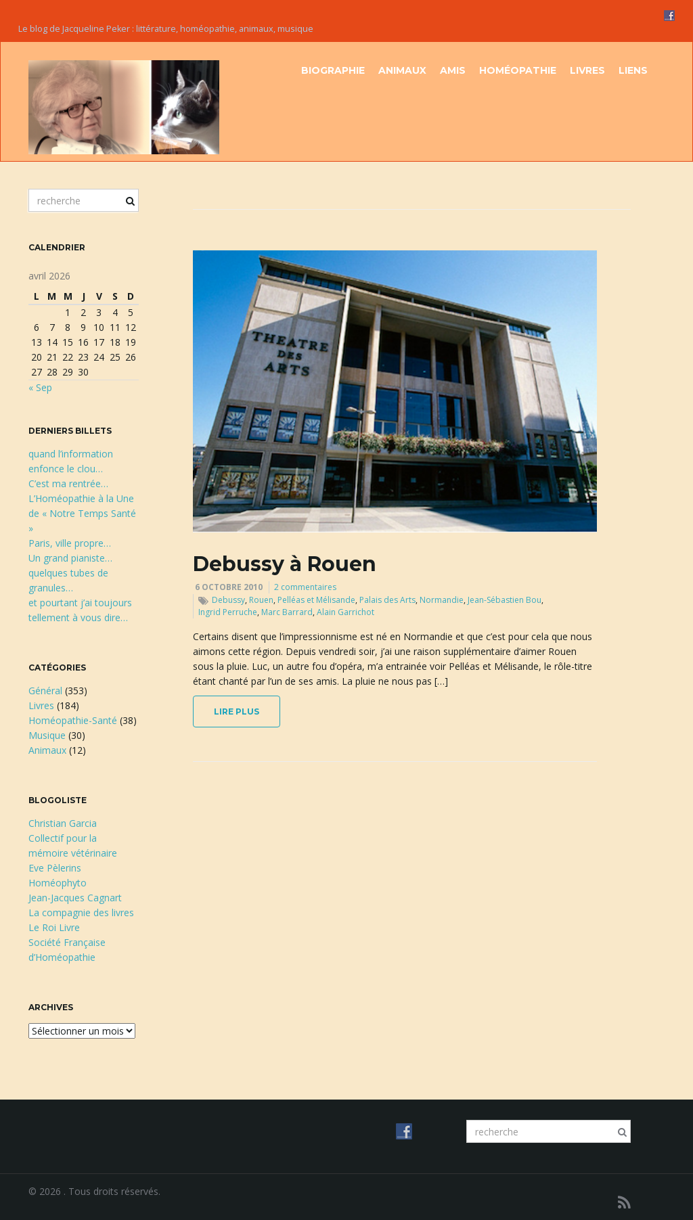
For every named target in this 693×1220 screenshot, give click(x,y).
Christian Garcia (62, 823)
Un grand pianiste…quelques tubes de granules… (70, 572)
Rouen (261, 600)
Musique (47, 735)
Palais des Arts (387, 600)
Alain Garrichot (345, 612)
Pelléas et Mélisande (316, 600)
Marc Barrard (287, 612)
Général (45, 690)
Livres (587, 70)
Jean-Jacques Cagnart (75, 897)
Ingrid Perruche (227, 612)
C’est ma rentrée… (68, 483)
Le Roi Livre (54, 927)
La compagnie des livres (81, 912)
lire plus (236, 711)
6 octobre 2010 (229, 587)
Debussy (228, 600)
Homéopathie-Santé (72, 720)
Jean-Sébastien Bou (504, 600)
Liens (633, 70)
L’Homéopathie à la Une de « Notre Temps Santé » (82, 513)
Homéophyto (57, 882)
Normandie (442, 600)
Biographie (333, 70)
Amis (453, 70)
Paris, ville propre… (69, 543)
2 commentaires (305, 587)
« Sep (40, 387)
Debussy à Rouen (284, 564)
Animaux (402, 70)
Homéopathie (517, 70)
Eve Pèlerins (54, 867)
